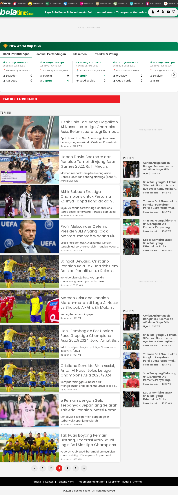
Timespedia (124, 12)
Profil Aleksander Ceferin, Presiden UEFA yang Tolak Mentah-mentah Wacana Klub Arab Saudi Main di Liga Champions (89, 231)
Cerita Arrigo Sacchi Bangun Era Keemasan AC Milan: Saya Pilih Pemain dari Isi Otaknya (159, 166)
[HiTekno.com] (70, 3)
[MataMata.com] (35, 3)
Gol (135, 12)
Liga (48, 12)
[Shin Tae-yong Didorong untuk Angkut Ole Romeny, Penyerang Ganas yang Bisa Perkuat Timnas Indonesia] (131, 233)
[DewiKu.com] (86, 3)
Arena (111, 12)
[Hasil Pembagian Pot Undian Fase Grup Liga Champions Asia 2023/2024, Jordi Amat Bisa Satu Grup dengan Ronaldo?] (29, 355)
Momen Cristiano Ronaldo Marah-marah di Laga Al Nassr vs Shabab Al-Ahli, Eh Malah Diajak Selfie (89, 302)
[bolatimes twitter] (163, 12)
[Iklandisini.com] (153, 3)
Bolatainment (97, 12)
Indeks (143, 12)
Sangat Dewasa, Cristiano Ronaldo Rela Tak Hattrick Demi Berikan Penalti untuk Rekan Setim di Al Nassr (90, 266)
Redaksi (36, 481)
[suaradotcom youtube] (168, 12)
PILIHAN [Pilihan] (128, 158)
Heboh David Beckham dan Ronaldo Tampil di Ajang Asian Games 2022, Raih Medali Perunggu (89, 161)
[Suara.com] (19, 3)
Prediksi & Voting (106, 54)
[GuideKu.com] (120, 3)
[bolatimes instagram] (173, 12)
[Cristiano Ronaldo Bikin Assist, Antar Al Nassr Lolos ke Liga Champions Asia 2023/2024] (29, 390)
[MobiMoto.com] (103, 3)
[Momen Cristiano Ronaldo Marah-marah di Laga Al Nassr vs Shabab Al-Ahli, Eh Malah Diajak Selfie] (29, 321)
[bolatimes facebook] (158, 12)
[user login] (152, 13)
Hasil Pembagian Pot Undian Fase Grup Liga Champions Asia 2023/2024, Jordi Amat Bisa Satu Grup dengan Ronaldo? (90, 335)
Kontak (49, 481)
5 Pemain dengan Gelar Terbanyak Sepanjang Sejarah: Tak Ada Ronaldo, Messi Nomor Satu (89, 405)
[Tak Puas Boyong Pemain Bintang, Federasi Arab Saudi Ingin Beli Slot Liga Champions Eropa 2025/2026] (29, 460)
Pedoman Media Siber (91, 481)
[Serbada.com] (171, 3)
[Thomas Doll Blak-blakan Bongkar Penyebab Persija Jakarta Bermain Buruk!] (131, 214)
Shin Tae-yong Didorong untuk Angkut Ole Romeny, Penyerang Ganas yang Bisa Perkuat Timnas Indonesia (160, 224)
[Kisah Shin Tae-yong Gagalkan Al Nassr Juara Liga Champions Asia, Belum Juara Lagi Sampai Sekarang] (29, 147)
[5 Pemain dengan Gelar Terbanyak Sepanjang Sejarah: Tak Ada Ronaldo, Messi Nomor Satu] (29, 425)
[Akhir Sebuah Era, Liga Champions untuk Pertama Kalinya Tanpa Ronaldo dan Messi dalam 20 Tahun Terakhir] (29, 216)
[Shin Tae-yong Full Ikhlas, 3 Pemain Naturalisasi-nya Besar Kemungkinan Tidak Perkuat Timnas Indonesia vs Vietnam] (131, 195)
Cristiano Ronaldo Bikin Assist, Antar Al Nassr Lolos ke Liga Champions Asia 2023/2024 (88, 370)
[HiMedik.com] (136, 3)
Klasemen (80, 54)
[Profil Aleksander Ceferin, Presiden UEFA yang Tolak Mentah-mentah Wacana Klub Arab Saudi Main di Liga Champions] (29, 251)
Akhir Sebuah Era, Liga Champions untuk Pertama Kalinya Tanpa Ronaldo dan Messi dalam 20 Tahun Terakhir (89, 196)
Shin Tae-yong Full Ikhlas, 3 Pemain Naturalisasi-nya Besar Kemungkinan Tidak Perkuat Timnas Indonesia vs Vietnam (160, 185)
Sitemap (137, 481)
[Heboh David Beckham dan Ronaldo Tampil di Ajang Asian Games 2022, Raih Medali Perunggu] (29, 181)
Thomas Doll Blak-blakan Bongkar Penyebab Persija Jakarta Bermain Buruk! (160, 205)
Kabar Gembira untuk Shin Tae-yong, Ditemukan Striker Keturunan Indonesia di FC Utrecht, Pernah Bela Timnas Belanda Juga (159, 243)
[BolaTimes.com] (53, 3)
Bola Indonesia (77, 12)
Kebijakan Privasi (118, 481)
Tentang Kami (65, 481)
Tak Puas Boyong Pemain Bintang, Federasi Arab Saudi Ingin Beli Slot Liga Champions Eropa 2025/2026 (88, 440)
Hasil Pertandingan (16, 54)
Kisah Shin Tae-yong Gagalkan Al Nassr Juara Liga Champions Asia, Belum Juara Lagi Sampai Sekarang (90, 127)
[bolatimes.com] (17, 14)
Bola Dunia (59, 12)
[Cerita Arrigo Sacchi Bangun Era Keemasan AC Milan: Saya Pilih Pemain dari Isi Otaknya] (131, 176)
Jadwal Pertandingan (51, 54)
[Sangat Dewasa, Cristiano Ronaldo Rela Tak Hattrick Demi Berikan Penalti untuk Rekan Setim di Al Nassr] (29, 286)
